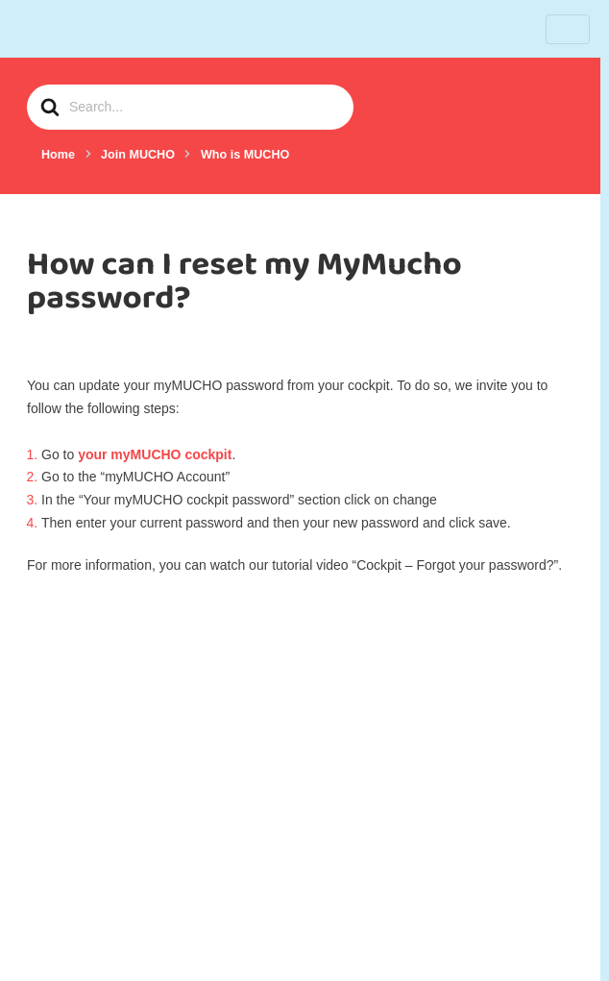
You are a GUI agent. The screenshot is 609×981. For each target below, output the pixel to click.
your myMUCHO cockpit (154, 454)
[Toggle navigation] (568, 29)
